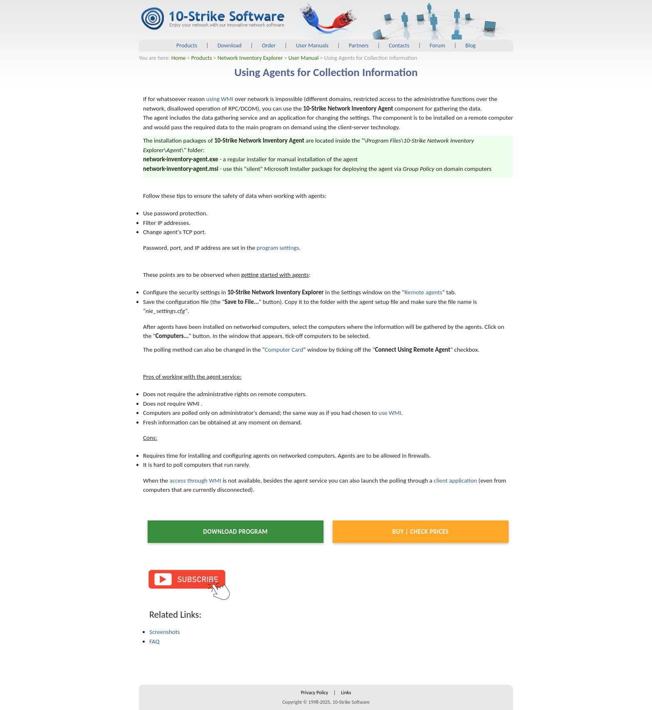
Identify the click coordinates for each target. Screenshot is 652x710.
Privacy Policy (314, 692)
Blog (470, 45)
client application (455, 480)
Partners (359, 45)
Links (346, 692)
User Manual (304, 58)
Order (269, 45)
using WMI (219, 99)
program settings (278, 247)
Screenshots (164, 632)
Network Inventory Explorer (250, 58)
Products (186, 45)
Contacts (399, 45)
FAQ (154, 641)
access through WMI (195, 480)
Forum (437, 45)
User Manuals (312, 45)
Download (229, 45)
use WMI (389, 413)
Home (178, 58)
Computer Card (284, 349)
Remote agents (423, 292)
